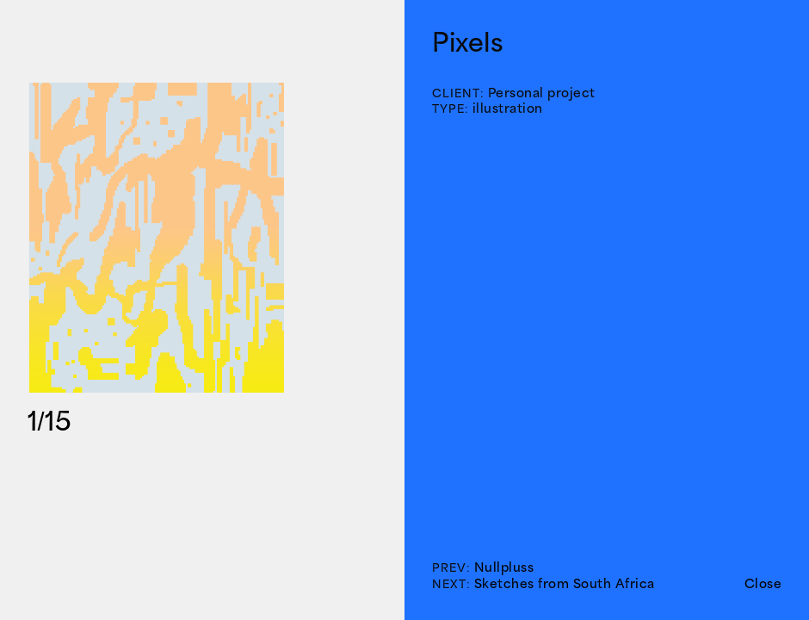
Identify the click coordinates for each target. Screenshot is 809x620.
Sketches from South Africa (564, 583)
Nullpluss (504, 567)
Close (763, 583)
